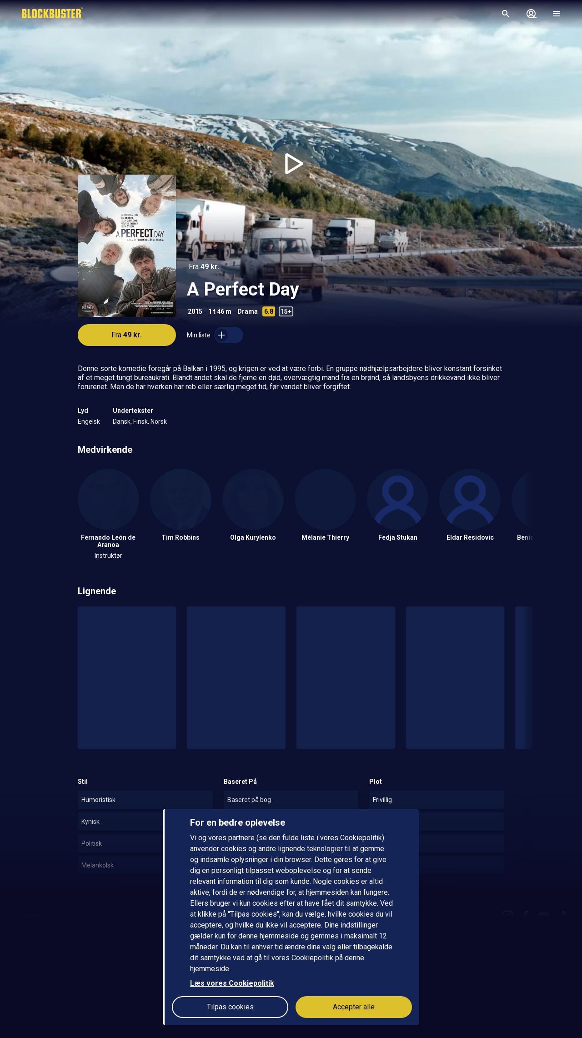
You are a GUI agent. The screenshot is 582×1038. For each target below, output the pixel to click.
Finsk (140, 421)
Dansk (121, 421)
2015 (195, 311)
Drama (247, 311)
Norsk (159, 421)
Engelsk (89, 421)
